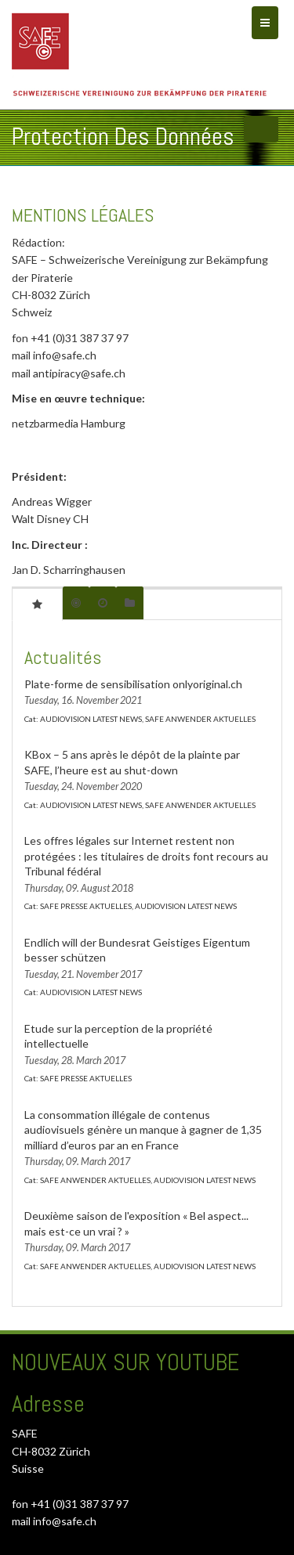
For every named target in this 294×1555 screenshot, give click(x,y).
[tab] (37, 603)
